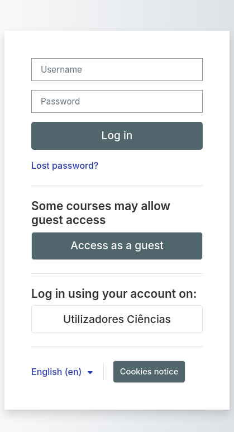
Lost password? (64, 165)
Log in (117, 135)
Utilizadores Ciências (117, 319)
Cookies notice (149, 372)
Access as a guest (117, 245)
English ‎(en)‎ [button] (57, 371)
